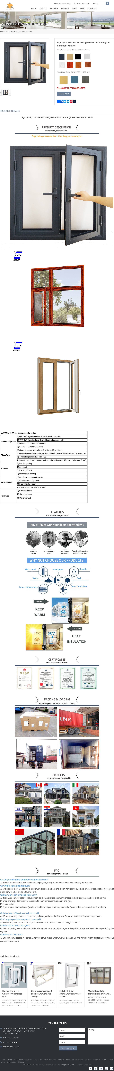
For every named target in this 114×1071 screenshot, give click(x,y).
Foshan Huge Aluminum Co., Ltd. (47, 1065)
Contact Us (92, 9)
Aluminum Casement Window (20, 31)
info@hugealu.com (63, 3)
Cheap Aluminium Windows (53, 1059)
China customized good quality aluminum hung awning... (41, 994)
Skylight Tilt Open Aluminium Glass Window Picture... (70, 994)
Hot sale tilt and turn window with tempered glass (12, 994)
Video (74, 9)
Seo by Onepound (85, 1065)
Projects (65, 9)
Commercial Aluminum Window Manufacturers (24, 1059)
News (82, 9)
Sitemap (21, 1062)
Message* (101, 1036)
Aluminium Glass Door (74, 1059)
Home (33, 9)
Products (54, 9)
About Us (43, 9)
